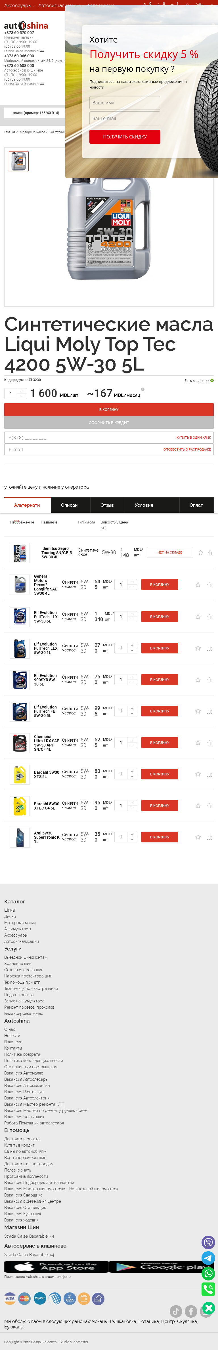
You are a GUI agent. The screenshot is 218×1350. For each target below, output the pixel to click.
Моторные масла (20, 922)
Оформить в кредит (109, 422)
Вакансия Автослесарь (25, 1079)
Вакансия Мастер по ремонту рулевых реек (46, 1110)
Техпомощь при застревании (31, 988)
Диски (10, 916)
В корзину (109, 410)
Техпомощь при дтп (22, 982)
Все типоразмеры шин (25, 1157)
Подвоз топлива (19, 994)
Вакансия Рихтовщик (24, 1092)
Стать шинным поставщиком (30, 1067)
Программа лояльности (26, 1176)
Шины (9, 910)
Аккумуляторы (17, 929)
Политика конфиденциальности (33, 1060)
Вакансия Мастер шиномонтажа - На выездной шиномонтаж (61, 1189)
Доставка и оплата (22, 1139)
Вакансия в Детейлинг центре (32, 1201)
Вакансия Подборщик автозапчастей (39, 1182)
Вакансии (15, 17)
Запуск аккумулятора (24, 1001)
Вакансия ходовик (21, 1220)
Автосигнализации (59, 5)
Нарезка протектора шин (28, 976)
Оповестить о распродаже (187, 449)
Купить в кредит (19, 1145)
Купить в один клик (194, 438)
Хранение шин (18, 963)
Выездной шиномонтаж (25, 957)
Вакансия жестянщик (24, 1117)
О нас (9, 1029)
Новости (12, 1035)
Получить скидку (125, 137)
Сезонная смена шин (23, 970)
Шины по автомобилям (25, 1151)
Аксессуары (18, 5)
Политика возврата (22, 1054)
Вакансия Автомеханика (27, 1085)
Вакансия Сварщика (23, 1195)
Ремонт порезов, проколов (29, 1007)
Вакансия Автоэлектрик (26, 1098)
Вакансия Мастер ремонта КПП (34, 1104)
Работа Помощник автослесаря (34, 1123)
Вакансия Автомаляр (23, 1073)
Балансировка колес (23, 1013)
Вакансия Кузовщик (22, 1214)
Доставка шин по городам (28, 1164)
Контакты (13, 1048)
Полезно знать (17, 1170)
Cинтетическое (88, 552)
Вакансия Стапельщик (25, 1207)
